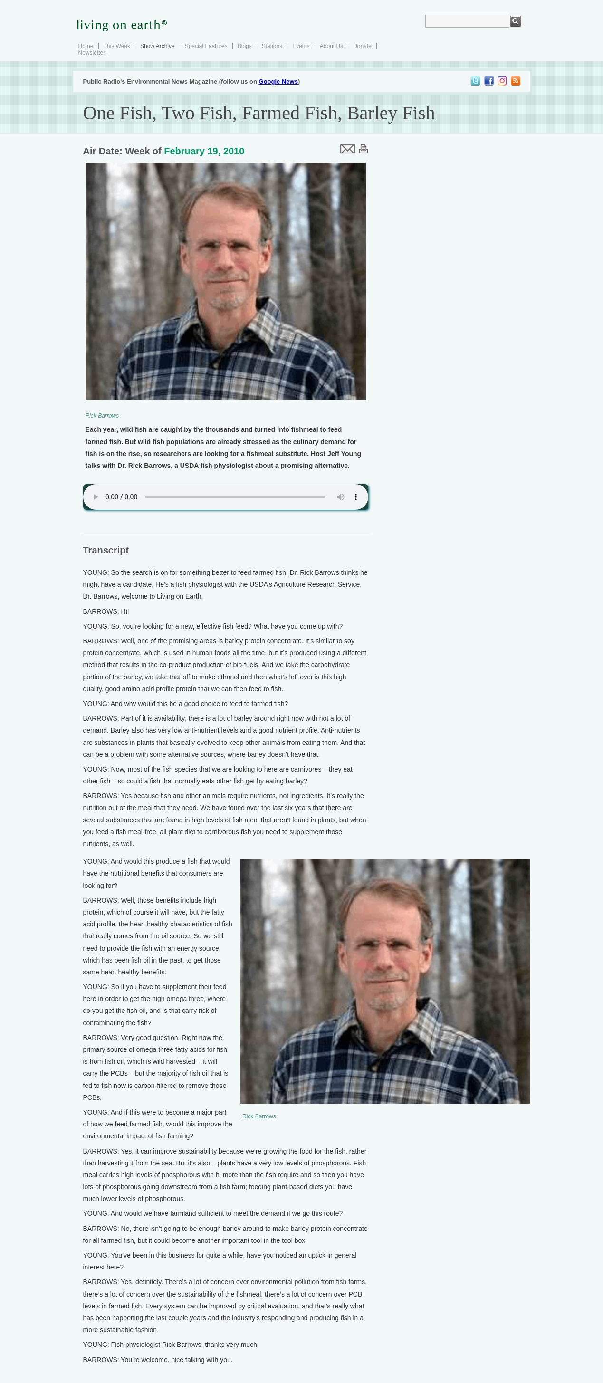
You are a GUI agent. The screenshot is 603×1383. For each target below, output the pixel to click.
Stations (272, 46)
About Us (331, 46)
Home (86, 46)
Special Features (206, 46)
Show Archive (157, 46)
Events (301, 46)
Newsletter (91, 52)
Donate (362, 46)
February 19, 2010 (204, 151)
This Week (117, 46)
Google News (278, 81)
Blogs (245, 46)
